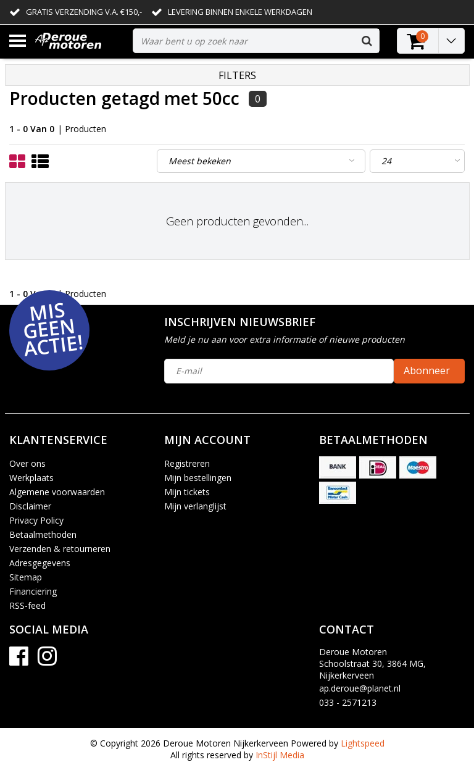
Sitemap (25, 577)
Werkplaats (31, 477)
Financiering (33, 591)
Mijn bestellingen (197, 477)
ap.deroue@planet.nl (360, 688)
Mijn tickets (187, 492)
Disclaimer (30, 506)
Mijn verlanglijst (195, 506)
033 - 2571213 (347, 702)
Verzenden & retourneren (59, 548)
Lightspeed (363, 743)
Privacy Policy (36, 520)
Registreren (187, 463)
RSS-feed (27, 605)
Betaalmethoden (43, 534)
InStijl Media (280, 755)
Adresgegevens (39, 563)
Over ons (27, 463)
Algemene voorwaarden (57, 492)
